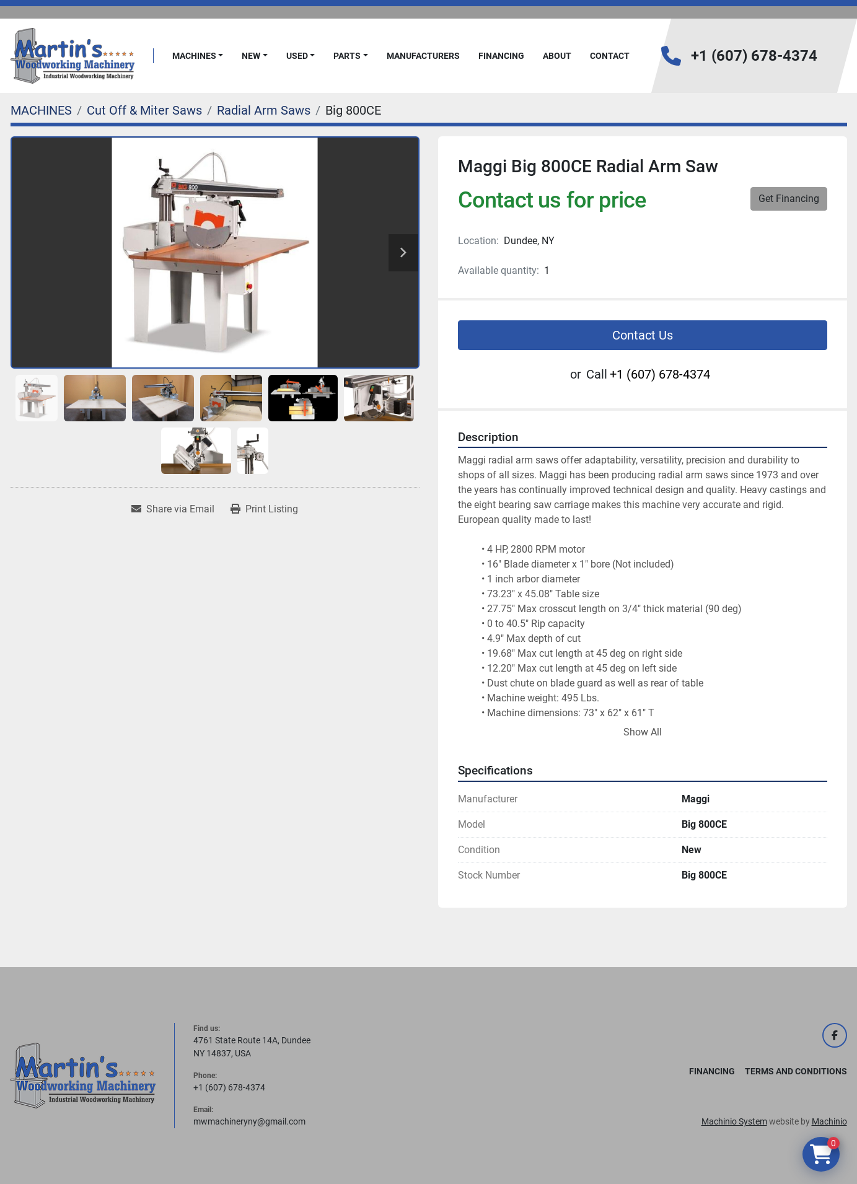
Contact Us (642, 335)
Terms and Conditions (796, 1071)
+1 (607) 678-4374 (754, 55)
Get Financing (788, 198)
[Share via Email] (172, 509)
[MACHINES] (41, 110)
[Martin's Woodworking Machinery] (83, 1075)
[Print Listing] (264, 509)
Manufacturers (423, 56)
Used (297, 56)
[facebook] (834, 1035)
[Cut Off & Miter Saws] (144, 110)
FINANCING (501, 56)
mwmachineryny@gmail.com (249, 1121)
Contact (610, 56)
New (251, 56)
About (557, 56)
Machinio (829, 1121)
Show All (642, 732)
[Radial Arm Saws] (263, 110)
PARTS (347, 56)
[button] (198, 56)
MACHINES (194, 56)
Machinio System (734, 1121)
